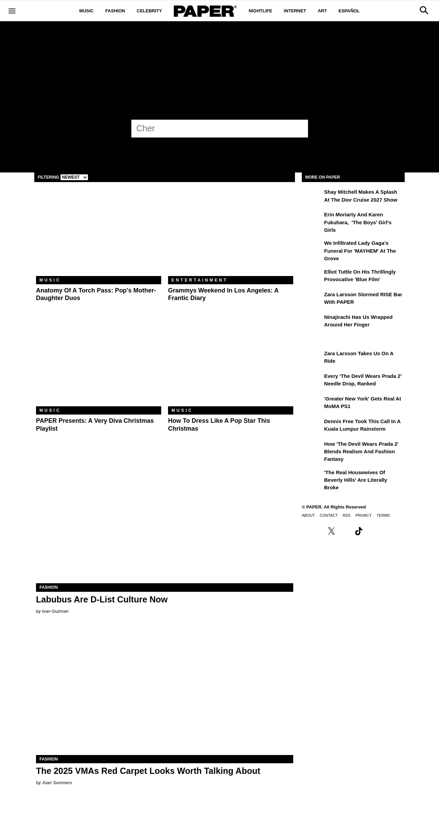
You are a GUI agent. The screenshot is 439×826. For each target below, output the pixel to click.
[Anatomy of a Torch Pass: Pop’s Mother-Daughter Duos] (98, 234)
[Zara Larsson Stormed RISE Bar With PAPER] (312, 299)
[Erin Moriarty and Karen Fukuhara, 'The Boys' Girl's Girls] (312, 219)
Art (322, 10)
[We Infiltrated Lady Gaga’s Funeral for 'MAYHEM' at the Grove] (312, 247)
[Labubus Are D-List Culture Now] (164, 519)
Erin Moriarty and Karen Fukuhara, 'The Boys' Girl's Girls (358, 222)
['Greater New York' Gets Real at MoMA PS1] (312, 403)
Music (86, 10)
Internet (295, 10)
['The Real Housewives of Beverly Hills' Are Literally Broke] (312, 477)
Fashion (115, 10)
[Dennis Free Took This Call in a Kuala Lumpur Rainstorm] (312, 426)
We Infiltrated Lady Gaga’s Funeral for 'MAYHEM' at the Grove (360, 250)
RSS (347, 515)
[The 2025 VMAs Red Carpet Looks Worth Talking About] (164, 690)
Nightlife (260, 10)
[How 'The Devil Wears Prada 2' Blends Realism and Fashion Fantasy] (312, 448)
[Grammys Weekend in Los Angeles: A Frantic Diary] (230, 234)
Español (349, 10)
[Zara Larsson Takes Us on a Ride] (312, 358)
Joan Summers (57, 782)
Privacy (363, 515)
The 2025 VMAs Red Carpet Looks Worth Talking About (148, 771)
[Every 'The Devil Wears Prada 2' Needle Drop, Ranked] (312, 381)
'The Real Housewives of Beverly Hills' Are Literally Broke (355, 480)
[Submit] (299, 128)
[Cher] (213, 128)
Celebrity (149, 10)
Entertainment (199, 280)
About (308, 515)
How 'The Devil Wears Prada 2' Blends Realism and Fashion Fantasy (361, 451)
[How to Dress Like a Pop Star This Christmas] (230, 364)
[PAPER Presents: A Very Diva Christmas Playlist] (98, 364)
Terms (383, 515)
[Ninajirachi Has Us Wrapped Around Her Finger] (312, 322)
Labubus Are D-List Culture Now (102, 599)
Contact (328, 515)
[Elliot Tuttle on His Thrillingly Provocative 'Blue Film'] (312, 276)
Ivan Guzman (55, 611)
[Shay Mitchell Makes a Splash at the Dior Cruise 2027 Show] (312, 196)
